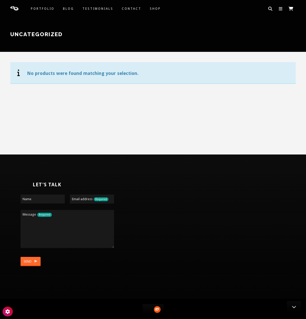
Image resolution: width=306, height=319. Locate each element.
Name (27, 199)
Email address (90, 199)
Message (37, 214)
